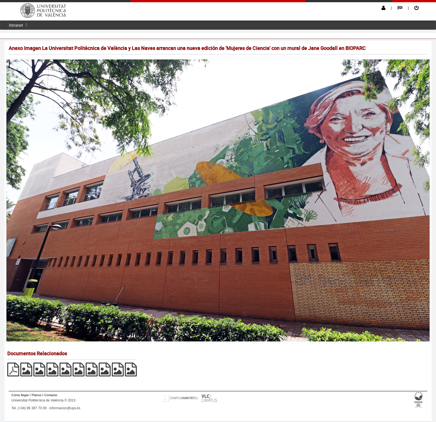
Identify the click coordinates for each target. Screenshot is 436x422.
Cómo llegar (20, 395)
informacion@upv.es (64, 408)
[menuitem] (16, 25)
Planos (37, 395)
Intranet (16, 25)
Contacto (50, 395)
